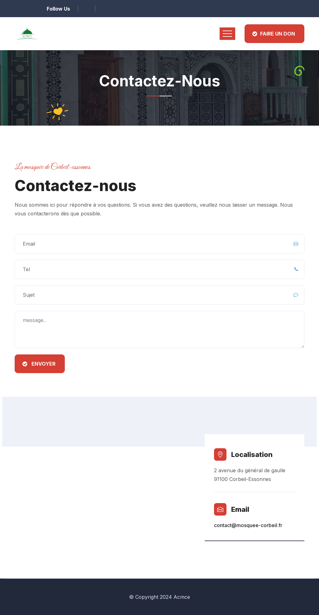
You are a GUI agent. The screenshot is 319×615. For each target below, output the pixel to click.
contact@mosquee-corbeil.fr (248, 525)
